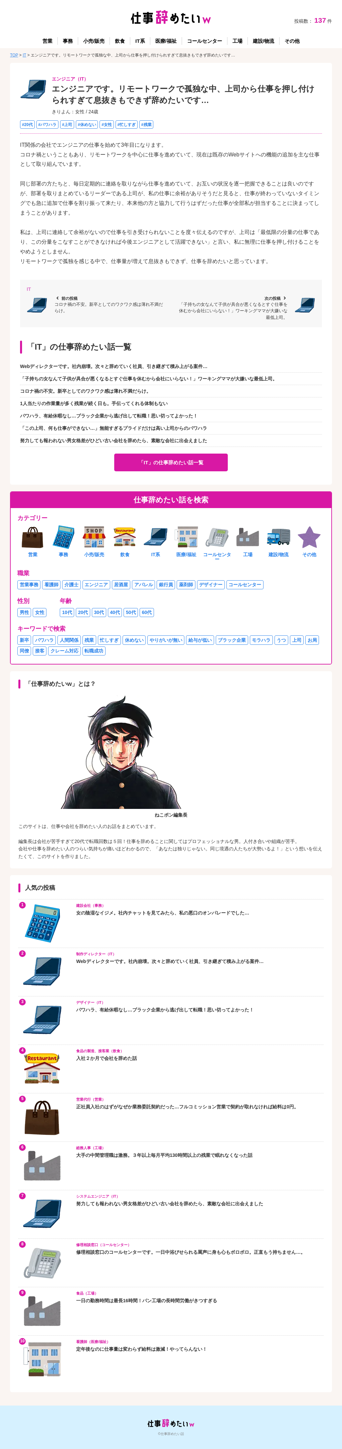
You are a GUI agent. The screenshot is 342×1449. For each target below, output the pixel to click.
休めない (134, 640)
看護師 (51, 584)
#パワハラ (47, 124)
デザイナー (210, 584)
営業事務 (29, 584)
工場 (237, 41)
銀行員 (166, 584)
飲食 (120, 41)
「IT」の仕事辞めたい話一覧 (171, 462)
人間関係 (69, 640)
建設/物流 (263, 41)
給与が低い (200, 640)
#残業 (146, 124)
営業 (47, 41)
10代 (67, 612)
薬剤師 (186, 584)
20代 (83, 612)
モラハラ (261, 640)
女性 (39, 612)
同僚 (24, 650)
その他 (292, 41)
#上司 (67, 124)
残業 (89, 640)
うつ (281, 640)
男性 (24, 612)
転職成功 (93, 650)
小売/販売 (94, 41)
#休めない (87, 124)
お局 (312, 640)
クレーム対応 (64, 650)
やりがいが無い (166, 640)
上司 (297, 640)
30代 (99, 612)
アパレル (143, 584)
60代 (147, 612)
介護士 (71, 584)
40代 (115, 612)
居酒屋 (121, 584)
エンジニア (96, 584)
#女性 (107, 124)
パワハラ (44, 640)
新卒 (24, 640)
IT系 (140, 41)
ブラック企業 (232, 640)
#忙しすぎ (127, 124)
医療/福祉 (166, 41)
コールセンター (204, 41)
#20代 (27, 124)
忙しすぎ (109, 640)
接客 (39, 650)
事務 (68, 41)
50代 (131, 612)
